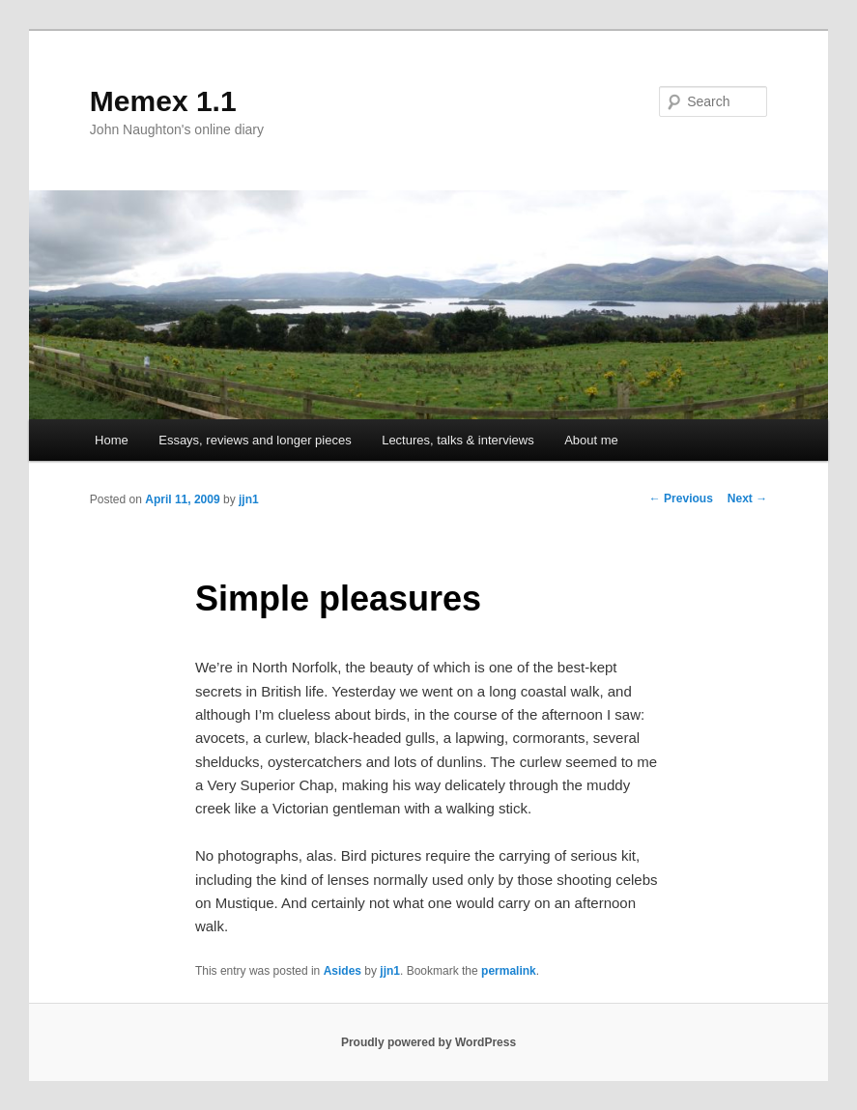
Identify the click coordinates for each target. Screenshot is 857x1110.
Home (112, 440)
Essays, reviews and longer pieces (254, 440)
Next (747, 498)
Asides (342, 971)
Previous (681, 498)
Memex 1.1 (163, 101)
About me (591, 440)
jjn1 (249, 499)
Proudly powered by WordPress (428, 1042)
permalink (508, 971)
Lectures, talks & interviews (458, 440)
